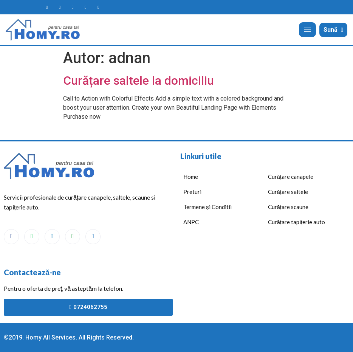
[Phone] (93, 236)
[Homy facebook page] (47, 7)
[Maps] (72, 236)
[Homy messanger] (72, 7)
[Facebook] (11, 236)
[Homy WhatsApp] (59, 7)
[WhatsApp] (31, 236)
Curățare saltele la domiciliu (138, 80)
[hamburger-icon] (307, 29)
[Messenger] (52, 236)
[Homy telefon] (98, 7)
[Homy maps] (85, 7)
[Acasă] (44, 29)
